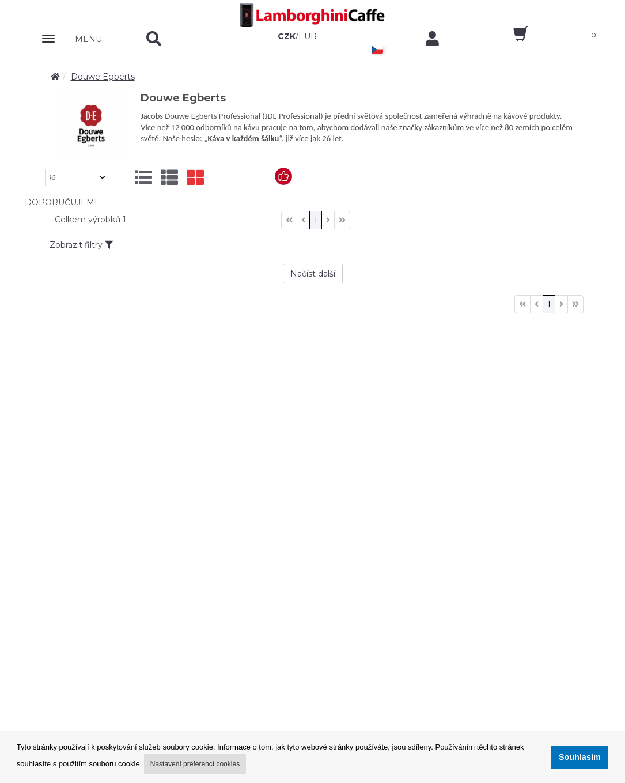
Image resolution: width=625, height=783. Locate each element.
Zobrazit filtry (81, 245)
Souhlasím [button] (580, 757)
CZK (287, 36)
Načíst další (312, 273)
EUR (307, 36)
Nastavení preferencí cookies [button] (195, 764)
